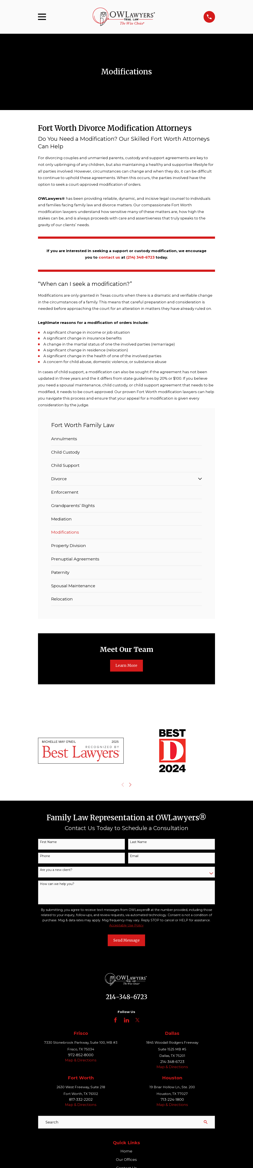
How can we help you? (57, 884)
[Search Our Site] (205, 1122)
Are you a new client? (56, 870)
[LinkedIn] (126, 1020)
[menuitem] (126, 439)
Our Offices (126, 1159)
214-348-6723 (126, 997)
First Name (48, 842)
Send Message (126, 940)
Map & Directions (80, 1060)
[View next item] (130, 785)
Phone (45, 856)
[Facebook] (115, 1020)
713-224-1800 (172, 1099)
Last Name (138, 842)
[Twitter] (137, 1020)
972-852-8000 (80, 1055)
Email (134, 856)
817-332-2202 (81, 1099)
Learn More (126, 665)
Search (52, 1122)
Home (126, 1151)
